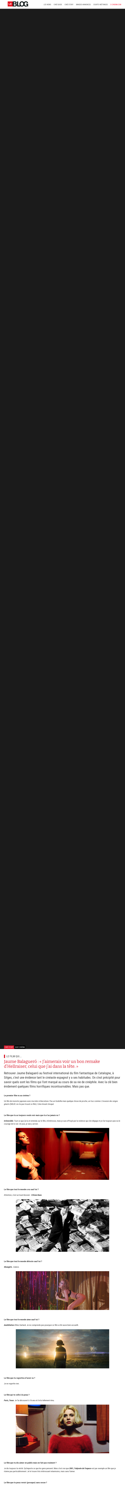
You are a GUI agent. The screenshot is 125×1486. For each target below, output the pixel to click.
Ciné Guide (58, 5)
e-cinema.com (115, 5)
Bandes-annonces (83, 5)
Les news (47, 5)
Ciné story (69, 5)
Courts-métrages (100, 5)
